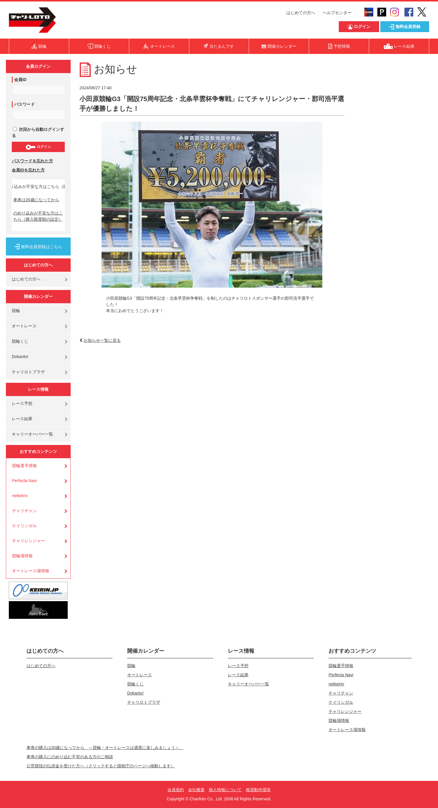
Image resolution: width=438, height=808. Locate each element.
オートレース (24, 326)
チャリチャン (24, 510)
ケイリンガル (24, 525)
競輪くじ (20, 341)
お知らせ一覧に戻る (102, 340)
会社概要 (196, 789)
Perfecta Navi (24, 480)
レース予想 (22, 403)
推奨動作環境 (258, 789)
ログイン (38, 147)
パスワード (24, 104)
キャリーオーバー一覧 (32, 434)
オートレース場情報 (30, 570)
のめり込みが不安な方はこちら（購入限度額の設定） (38, 216)
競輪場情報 (22, 555)
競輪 (16, 310)
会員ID (20, 79)
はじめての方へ (300, 12)
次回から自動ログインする (38, 132)
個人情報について (225, 789)
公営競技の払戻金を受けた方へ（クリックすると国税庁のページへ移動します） (100, 766)
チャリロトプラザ (28, 372)
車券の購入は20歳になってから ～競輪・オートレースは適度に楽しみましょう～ (105, 747)
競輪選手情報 (24, 465)
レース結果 (22, 418)
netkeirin (20, 495)
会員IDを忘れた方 (28, 170)
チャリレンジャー (28, 540)
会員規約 (175, 789)
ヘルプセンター (337, 12)
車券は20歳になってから (36, 199)
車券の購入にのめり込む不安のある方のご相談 (69, 756)
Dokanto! (20, 356)
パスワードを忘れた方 (32, 161)
